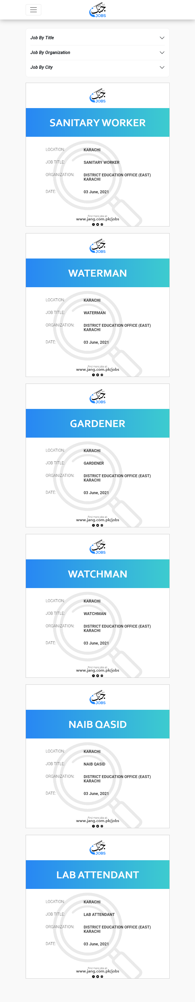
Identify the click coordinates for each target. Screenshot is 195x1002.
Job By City (41, 67)
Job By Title (42, 37)
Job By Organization (50, 52)
